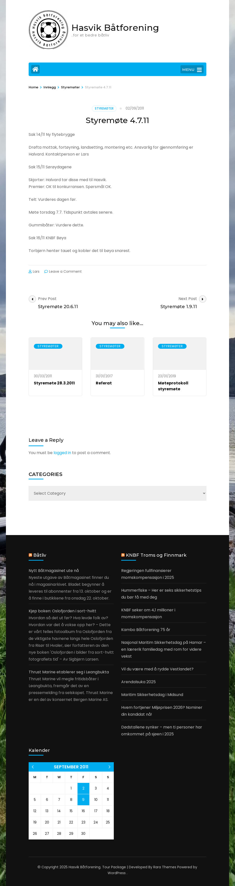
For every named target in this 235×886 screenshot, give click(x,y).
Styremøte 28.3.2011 (54, 383)
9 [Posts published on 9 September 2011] (83, 799)
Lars (36, 271)
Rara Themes (164, 867)
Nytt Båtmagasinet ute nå (54, 570)
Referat (104, 383)
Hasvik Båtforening (115, 27)
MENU (192, 70)
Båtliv (39, 555)
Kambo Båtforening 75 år (145, 630)
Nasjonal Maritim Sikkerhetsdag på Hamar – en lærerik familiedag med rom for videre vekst (163, 649)
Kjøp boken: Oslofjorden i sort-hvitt (62, 611)
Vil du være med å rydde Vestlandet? (157, 669)
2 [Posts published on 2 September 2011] (83, 788)
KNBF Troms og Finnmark (156, 555)
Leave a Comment (65, 271)
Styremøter (104, 108)
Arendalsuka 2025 (138, 682)
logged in (62, 453)
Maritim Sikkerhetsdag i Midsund (152, 694)
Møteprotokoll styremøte (173, 386)
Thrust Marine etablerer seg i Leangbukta (69, 672)
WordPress (117, 872)
